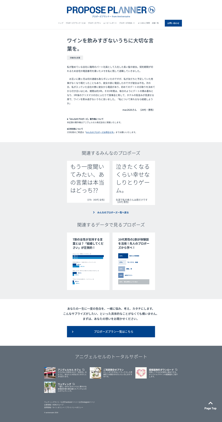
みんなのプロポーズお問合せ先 (100, 132)
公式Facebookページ (69, 402)
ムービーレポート (110, 23)
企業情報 (47, 405)
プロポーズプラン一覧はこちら (113, 332)
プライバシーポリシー (74, 407)
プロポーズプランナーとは (76, 23)
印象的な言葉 (75, 57)
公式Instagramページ (87, 402)
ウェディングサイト (51, 402)
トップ (60, 23)
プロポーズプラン (94, 23)
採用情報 (47, 407)
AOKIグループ (58, 405)
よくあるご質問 (144, 23)
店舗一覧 (155, 23)
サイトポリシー (58, 407)
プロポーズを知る (125, 23)
